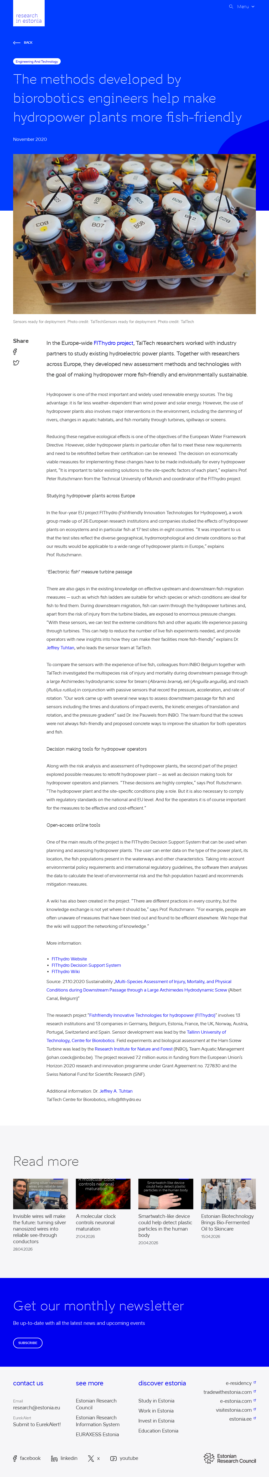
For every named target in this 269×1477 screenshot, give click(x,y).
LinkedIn (64, 1458)
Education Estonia (158, 1431)
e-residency (239, 1383)
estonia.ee (240, 1419)
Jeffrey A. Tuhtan (116, 1091)
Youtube (124, 1458)
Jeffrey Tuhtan (60, 647)
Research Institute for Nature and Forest (134, 1049)
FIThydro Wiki (66, 971)
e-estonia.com (236, 1401)
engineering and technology (37, 61)
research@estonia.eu (36, 1408)
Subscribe (27, 1343)
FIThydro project (113, 343)
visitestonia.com (234, 1410)
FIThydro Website (69, 958)
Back (23, 42)
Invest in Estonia (156, 1421)
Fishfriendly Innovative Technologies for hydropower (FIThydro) (152, 1015)
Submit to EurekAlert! (37, 1425)
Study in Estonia (156, 1401)
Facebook (27, 1458)
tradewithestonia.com (228, 1392)
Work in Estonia (156, 1411)
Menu (243, 6)
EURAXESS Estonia (97, 1435)
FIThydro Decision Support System (86, 965)
